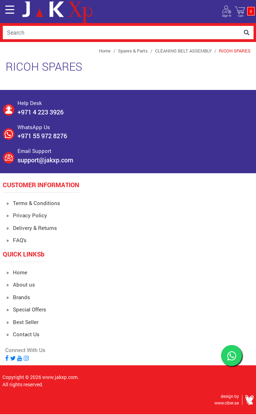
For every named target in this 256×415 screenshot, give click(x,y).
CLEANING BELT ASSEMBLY (183, 51)
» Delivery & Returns (31, 227)
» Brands (18, 297)
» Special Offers (26, 309)
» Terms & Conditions (33, 202)
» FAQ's (16, 240)
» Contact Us (22, 334)
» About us (20, 284)
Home (105, 51)
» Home (16, 272)
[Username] (121, 32)
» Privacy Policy (26, 215)
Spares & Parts (133, 51)
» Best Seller (22, 321)
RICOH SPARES (234, 51)
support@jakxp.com (45, 160)
